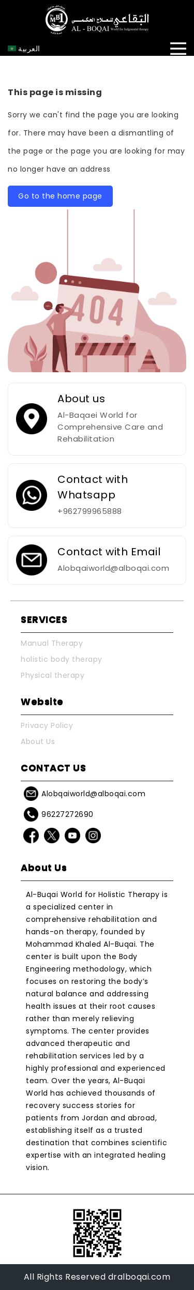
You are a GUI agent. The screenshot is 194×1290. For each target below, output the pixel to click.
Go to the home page (60, 196)
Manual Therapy (52, 643)
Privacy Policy (47, 725)
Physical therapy (52, 675)
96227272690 (67, 814)
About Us (38, 741)
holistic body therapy (61, 659)
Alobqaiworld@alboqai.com (93, 793)
